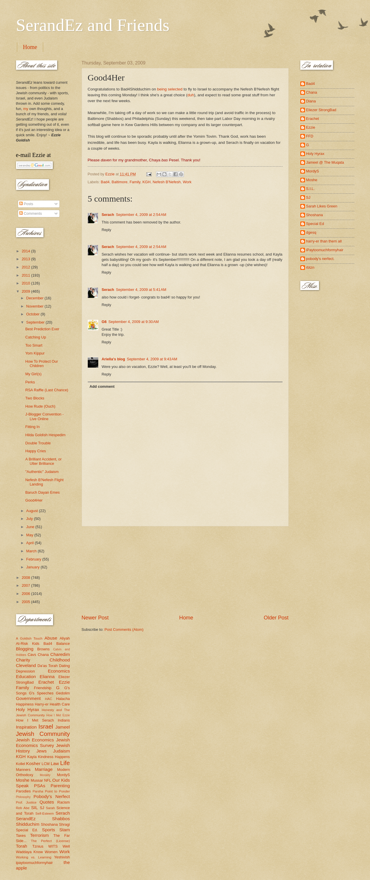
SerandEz (26, 818)
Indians (64, 720)
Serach (108, 214)
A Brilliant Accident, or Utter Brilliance (43, 461)
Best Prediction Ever (42, 329)
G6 (104, 321)
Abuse (51, 637)
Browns (43, 649)
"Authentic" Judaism (42, 471)
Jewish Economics (35, 739)
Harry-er (41, 704)
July (30, 518)
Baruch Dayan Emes (42, 492)
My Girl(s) (33, 374)
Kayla (31, 757)
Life (65, 762)
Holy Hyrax (27, 709)
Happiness (25, 704)
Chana (43, 654)
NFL (47, 780)
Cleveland (26, 665)
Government (28, 698)
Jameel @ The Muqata (325, 162)
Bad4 (105, 182)
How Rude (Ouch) (40, 406)
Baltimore (119, 182)
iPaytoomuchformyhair (324, 250)
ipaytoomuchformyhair (34, 862)
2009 (26, 291)
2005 (26, 602)
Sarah (50, 808)
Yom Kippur (35, 353)
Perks (30, 382)
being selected (170, 89)
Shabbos (61, 818)
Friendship (42, 688)
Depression (25, 671)
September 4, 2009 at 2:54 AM (141, 214)
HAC (48, 699)
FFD (309, 136)
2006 (26, 593)
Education (26, 676)
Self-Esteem (44, 813)
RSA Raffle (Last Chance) (46, 390)
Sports (48, 829)
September (36, 322)
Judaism (61, 750)
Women (51, 852)
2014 (26, 251)
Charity (23, 659)
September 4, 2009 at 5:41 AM (141, 289)
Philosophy (23, 797)
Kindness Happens (54, 757)
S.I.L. (310, 188)
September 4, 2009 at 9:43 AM (152, 359)
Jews (41, 750)
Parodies (23, 791)
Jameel (62, 726)
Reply (106, 230)
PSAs (39, 785)
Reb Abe (23, 808)
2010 (26, 283)
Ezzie (64, 682)
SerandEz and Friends (93, 25)
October (33, 314)
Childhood (60, 659)
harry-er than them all (324, 241)
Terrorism (39, 835)
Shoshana (49, 824)
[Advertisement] (185, 570)
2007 (26, 585)
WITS (53, 846)
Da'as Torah (48, 666)
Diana (311, 101)
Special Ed (315, 223)
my (25, 108)
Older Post (276, 618)
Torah (21, 846)
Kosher (33, 763)
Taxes (21, 835)
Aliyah (64, 638)
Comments (30, 213)
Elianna (47, 676)
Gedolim (63, 693)
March (32, 551)
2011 (26, 275)
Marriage (43, 769)
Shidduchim (28, 824)
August (32, 511)
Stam (64, 829)
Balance (63, 643)
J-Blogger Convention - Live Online (44, 416)
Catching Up (35, 337)
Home (30, 47)
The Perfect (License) (50, 841)
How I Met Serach (35, 720)
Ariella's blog (113, 359)
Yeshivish (62, 857)
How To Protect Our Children (41, 363)
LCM (46, 764)
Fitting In (32, 427)
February (34, 559)
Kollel (20, 764)
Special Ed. (27, 830)
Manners (23, 769)
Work (187, 182)
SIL (34, 807)
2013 (26, 259)
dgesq (311, 232)
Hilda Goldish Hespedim (45, 435)
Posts (26, 204)
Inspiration (26, 726)
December (35, 298)
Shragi (64, 824)
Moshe (22, 780)
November (35, 306)
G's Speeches (41, 693)
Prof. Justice (26, 802)
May (30, 535)
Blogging (25, 648)
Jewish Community (43, 733)
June (31, 527)
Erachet (46, 682)
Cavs (32, 654)
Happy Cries (35, 451)
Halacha (63, 698)
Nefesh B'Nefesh (167, 182)
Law (55, 763)
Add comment (102, 386)
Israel (45, 726)
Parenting (60, 785)
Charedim (60, 654)
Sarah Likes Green (321, 206)
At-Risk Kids (27, 643)
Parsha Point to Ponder (51, 791)
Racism (63, 802)
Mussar (37, 780)
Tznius (37, 846)
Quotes (46, 801)
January (33, 567)
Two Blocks (34, 398)
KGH (147, 182)
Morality (45, 775)
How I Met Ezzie (58, 715)
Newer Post (95, 618)
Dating (64, 666)
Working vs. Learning (33, 857)
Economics (59, 670)
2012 (26, 267)
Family (134, 182)
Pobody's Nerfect (52, 796)
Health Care (60, 704)
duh (190, 95)
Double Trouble (38, 443)
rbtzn (310, 267)
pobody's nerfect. (320, 258)
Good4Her (34, 500)
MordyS (63, 775)
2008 (26, 577)
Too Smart (34, 345)
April (30, 543)
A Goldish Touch (29, 638)
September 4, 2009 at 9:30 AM (133, 321)
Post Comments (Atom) (123, 629)
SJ (42, 808)
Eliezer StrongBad (321, 110)
